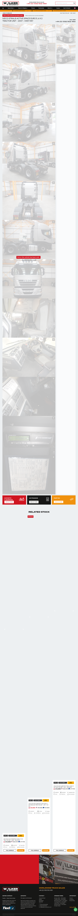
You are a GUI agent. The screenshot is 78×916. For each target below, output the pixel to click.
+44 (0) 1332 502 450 (37, 4)
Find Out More (9, 502)
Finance (33, 8)
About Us (50, 8)
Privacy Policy (72, 900)
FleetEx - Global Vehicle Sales (8, 898)
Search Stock (11, 8)
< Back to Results (7, 13)
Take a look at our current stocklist (34, 15)
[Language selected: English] (75, 8)
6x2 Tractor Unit (64, 13)
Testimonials (41, 8)
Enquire (20, 850)
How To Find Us (66, 8)
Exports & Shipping (23, 8)
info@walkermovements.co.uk (45, 907)
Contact (58, 8)
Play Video (12, 835)
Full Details (10, 850)
